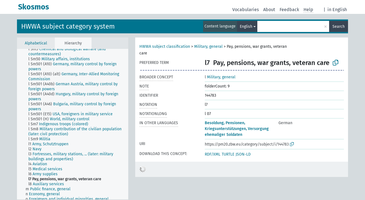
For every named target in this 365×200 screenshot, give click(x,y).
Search (338, 26)
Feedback (289, 9)
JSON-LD (243, 154)
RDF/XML (212, 154)
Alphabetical (36, 43)
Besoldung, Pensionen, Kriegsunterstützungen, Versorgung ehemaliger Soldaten (237, 129)
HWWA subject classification (164, 46)
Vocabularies (245, 9)
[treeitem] (80, 52)
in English (337, 9)
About (269, 9)
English (246, 26)
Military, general (208, 46)
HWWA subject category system (68, 26)
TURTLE (228, 154)
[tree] (72, 124)
